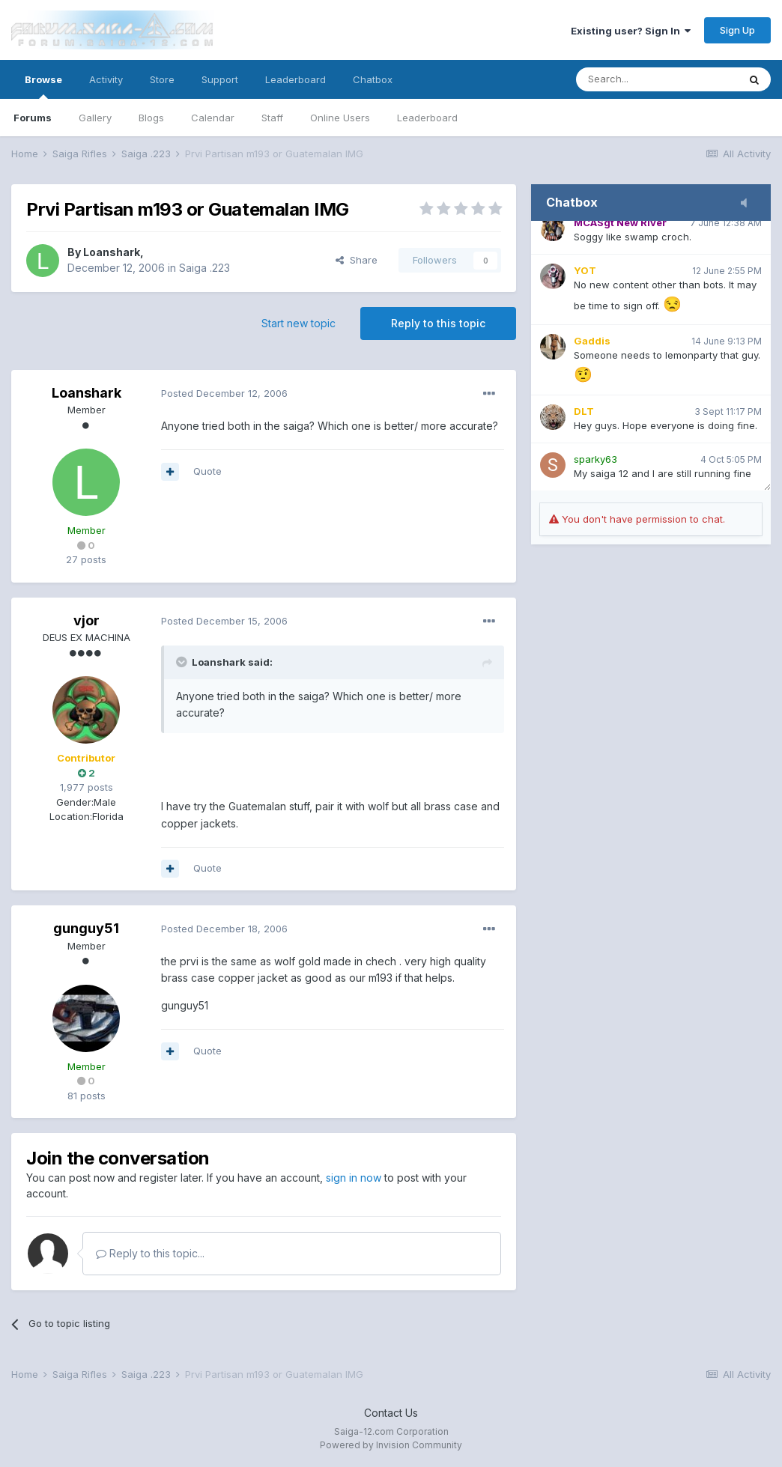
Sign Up (737, 30)
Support (219, 79)
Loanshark (111, 252)
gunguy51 (86, 928)
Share (357, 260)
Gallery (95, 118)
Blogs (151, 118)
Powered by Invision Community (391, 1445)
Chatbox (372, 79)
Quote (207, 471)
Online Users (340, 118)
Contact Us (391, 1412)
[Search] (657, 79)
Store (162, 79)
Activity (106, 79)
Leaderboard (427, 118)
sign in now (353, 1177)
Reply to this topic (438, 323)
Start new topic (298, 323)
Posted (224, 393)
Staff (272, 118)
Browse (43, 86)
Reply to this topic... (150, 1253)
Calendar (212, 118)
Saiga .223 (204, 267)
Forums (32, 118)
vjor (86, 620)
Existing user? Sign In (631, 31)
